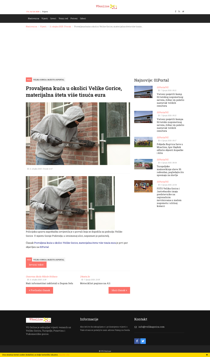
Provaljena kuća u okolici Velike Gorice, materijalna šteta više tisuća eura (75, 242)
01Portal (44, 246)
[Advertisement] (105, 50)
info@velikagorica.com (151, 326)
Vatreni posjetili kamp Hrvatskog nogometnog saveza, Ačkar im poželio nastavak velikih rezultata (170, 100)
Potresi (74, 18)
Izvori (53, 18)
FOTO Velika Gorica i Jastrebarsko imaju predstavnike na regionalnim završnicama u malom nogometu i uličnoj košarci (169, 197)
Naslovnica (33, 18)
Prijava (45, 11)
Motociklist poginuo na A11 (95, 283)
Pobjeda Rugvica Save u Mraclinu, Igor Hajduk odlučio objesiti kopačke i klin (170, 148)
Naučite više (64, 355)
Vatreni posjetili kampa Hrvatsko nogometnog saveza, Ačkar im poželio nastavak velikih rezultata (170, 125)
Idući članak (119, 290)
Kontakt (53, 11)
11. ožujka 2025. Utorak (60, 26)
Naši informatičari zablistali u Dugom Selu (49, 283)
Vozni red (63, 18)
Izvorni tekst (36, 264)
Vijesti (44, 18)
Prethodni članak (39, 290)
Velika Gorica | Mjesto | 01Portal (48, 80)
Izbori (83, 18)
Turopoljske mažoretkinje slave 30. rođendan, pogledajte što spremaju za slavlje (170, 171)
